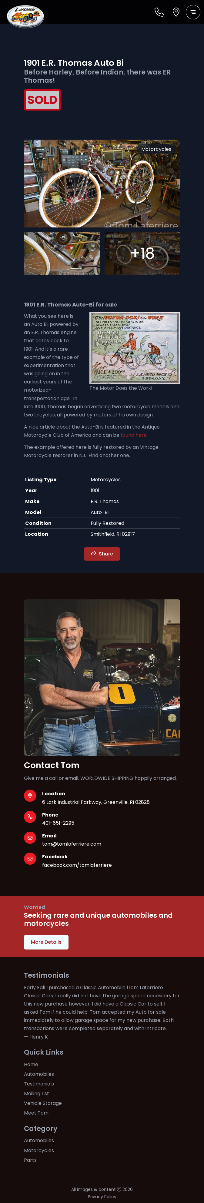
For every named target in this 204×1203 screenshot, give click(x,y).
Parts (30, 1160)
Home (31, 1064)
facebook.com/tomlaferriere (77, 865)
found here (133, 435)
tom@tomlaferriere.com (71, 843)
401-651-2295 (58, 823)
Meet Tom (36, 1112)
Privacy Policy (102, 1197)
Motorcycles (39, 1150)
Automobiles (39, 1074)
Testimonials (39, 1083)
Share (106, 553)
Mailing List (36, 1093)
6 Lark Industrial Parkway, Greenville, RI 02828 (96, 802)
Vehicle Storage (43, 1103)
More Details (46, 942)
